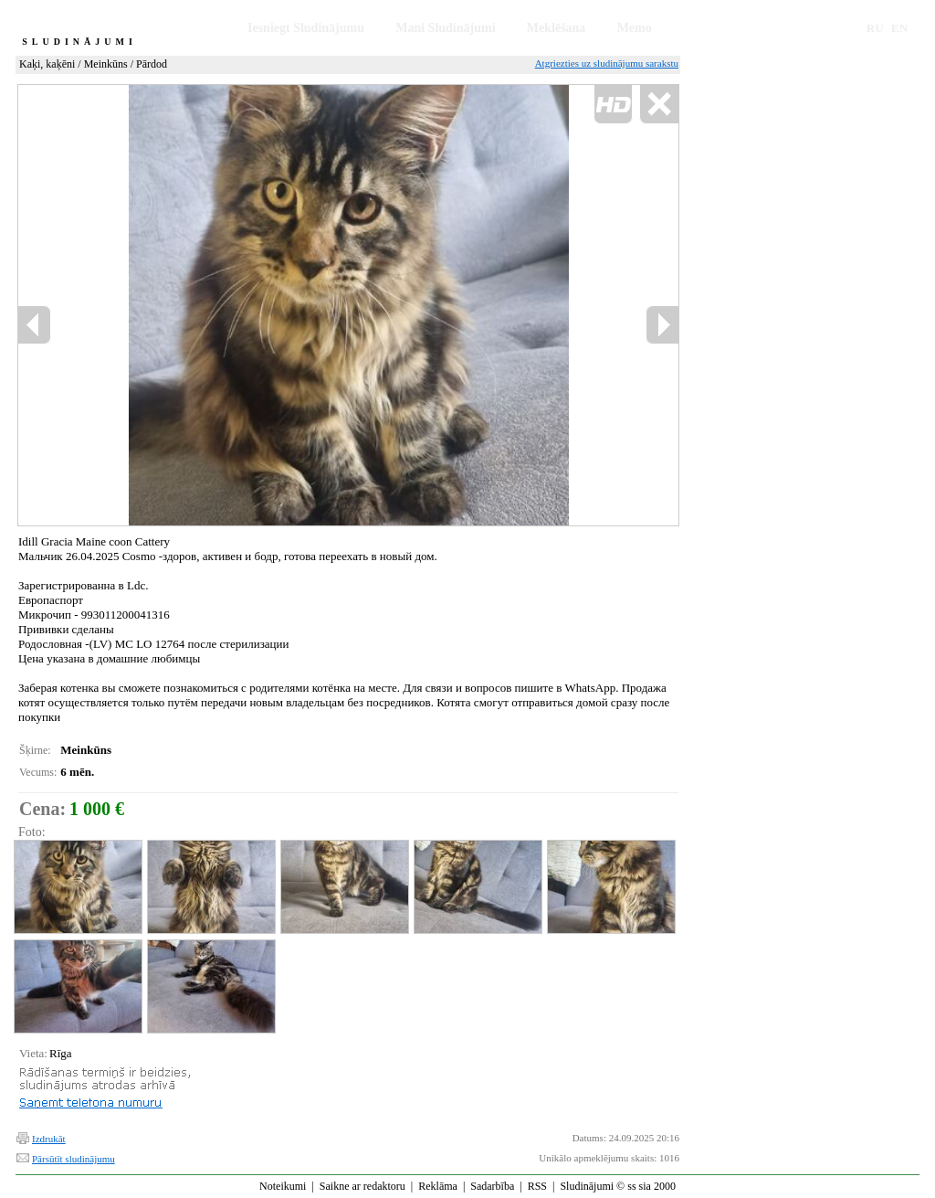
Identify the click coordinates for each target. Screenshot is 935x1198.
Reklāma (437, 1186)
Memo (634, 28)
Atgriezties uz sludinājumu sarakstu (606, 63)
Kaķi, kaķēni (47, 64)
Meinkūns (106, 64)
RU (875, 28)
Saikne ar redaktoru (362, 1186)
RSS (537, 1186)
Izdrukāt (49, 1138)
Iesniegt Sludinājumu (305, 28)
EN (899, 28)
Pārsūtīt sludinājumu (73, 1158)
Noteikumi (282, 1186)
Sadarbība (492, 1186)
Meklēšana (556, 28)
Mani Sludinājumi (445, 28)
